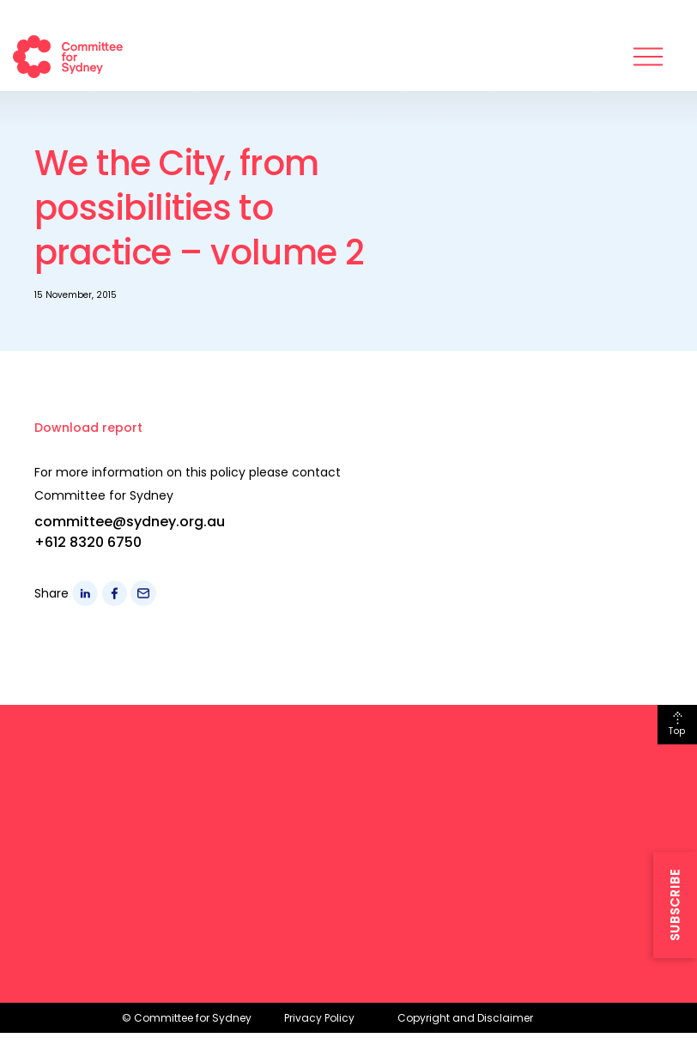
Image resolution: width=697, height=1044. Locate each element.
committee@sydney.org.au (129, 521)
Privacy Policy (319, 1018)
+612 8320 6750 (88, 542)
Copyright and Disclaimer (465, 1018)
